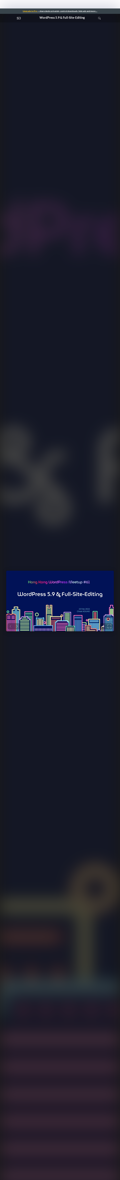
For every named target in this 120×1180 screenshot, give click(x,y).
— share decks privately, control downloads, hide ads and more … (60, 11)
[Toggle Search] (99, 18)
